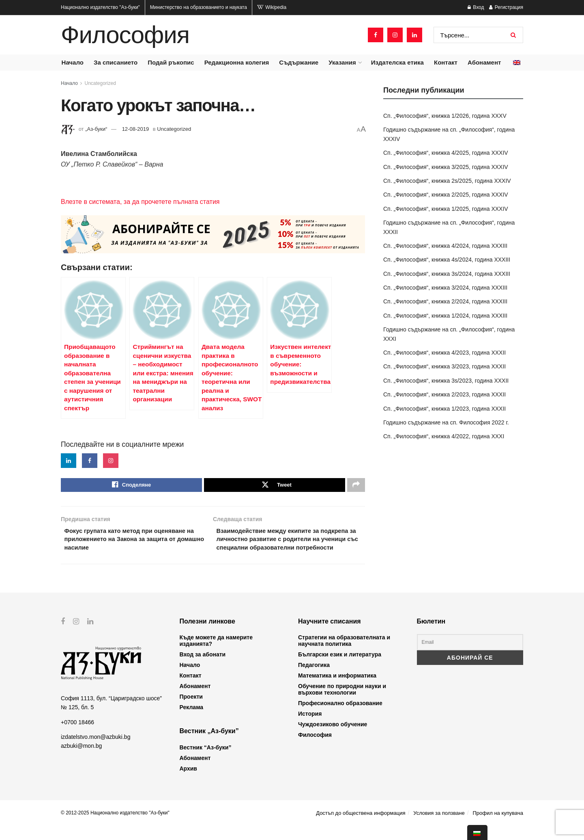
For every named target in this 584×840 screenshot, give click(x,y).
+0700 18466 (77, 736)
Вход (476, 7)
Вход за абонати (203, 668)
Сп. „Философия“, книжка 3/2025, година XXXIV (445, 167)
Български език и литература (339, 668)
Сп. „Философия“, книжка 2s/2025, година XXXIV (447, 181)
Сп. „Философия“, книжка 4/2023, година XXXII (444, 352)
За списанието (115, 62)
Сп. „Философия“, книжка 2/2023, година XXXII (444, 394)
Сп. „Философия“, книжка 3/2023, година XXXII (444, 366)
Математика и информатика (337, 689)
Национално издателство (100, 7)
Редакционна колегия (236, 62)
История (310, 728)
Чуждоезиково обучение (332, 738)
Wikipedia (271, 7)
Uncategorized (100, 83)
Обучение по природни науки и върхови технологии (342, 703)
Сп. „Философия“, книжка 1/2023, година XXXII (444, 408)
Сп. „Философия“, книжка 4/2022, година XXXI (443, 436)
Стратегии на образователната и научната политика (344, 654)
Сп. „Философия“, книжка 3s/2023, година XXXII (446, 380)
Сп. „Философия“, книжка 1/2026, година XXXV (445, 116)
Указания (342, 62)
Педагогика (314, 679)
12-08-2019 (135, 129)
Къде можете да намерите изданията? (216, 654)
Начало (73, 62)
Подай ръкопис (171, 62)
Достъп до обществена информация (360, 827)
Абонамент (484, 62)
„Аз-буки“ (96, 129)
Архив (188, 782)
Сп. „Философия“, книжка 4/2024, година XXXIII (445, 245)
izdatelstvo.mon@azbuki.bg (95, 751)
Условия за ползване (438, 827)
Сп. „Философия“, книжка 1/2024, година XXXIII (445, 315)
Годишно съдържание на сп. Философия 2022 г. (446, 422)
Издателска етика (397, 62)
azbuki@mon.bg (81, 760)
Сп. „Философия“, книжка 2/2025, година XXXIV (445, 194)
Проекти (191, 711)
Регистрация (506, 7)
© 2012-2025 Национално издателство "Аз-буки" (115, 827)
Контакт (445, 62)
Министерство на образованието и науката (198, 7)
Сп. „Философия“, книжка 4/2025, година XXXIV (445, 152)
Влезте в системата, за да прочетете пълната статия (140, 201)
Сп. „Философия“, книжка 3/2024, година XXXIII (445, 287)
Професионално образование (340, 717)
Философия (125, 35)
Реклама (192, 721)
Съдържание (298, 62)
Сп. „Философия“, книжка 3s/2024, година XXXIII (446, 274)
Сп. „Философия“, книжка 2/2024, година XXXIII (445, 301)
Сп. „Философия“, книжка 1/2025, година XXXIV (445, 209)
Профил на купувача (497, 827)
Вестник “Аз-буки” (206, 761)
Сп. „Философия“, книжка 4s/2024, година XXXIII (446, 259)
